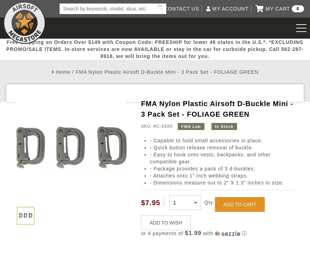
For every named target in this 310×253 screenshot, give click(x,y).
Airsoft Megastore (25, 23)
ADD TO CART (239, 204)
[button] (218, 233)
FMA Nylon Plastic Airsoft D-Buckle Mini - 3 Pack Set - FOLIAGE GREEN (167, 72)
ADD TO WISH (166, 223)
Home (63, 72)
